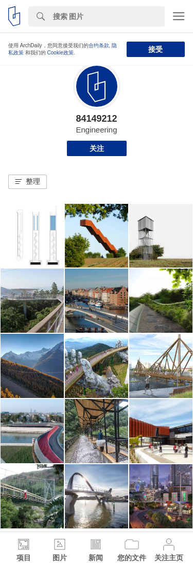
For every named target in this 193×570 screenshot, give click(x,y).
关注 (97, 148)
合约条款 (99, 45)
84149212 (96, 118)
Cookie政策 (60, 52)
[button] (27, 182)
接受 (155, 49)
